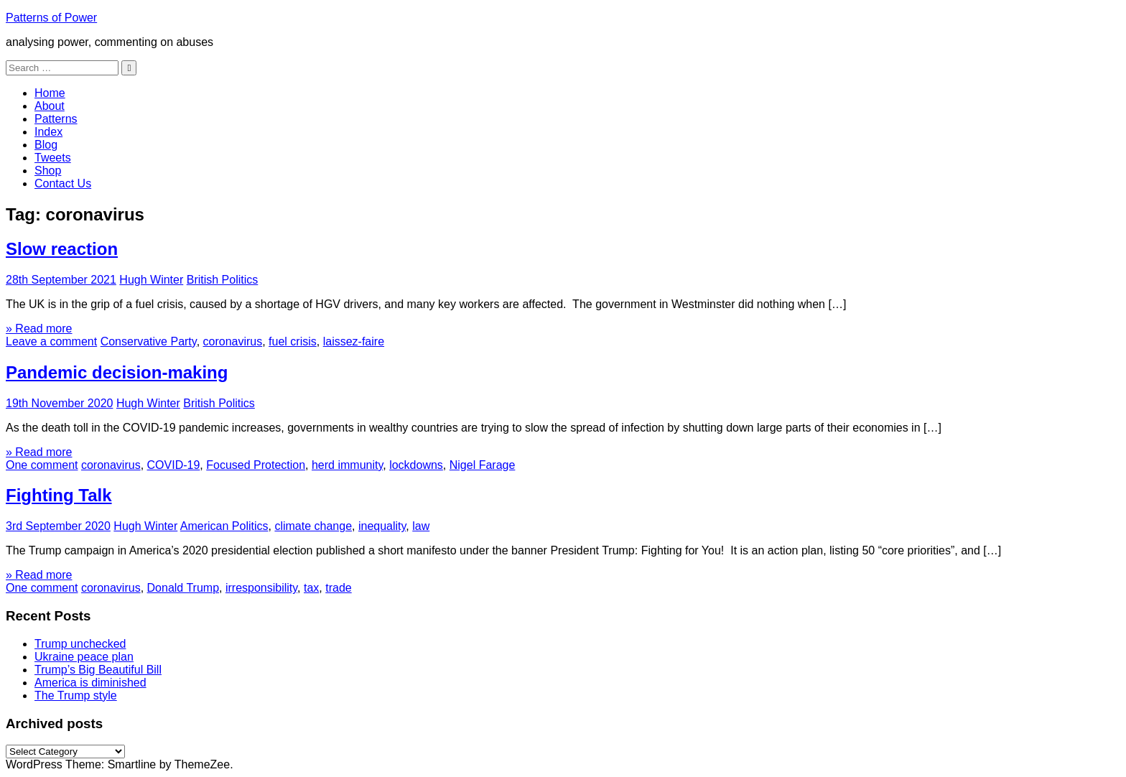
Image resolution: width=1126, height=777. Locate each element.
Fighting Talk (59, 495)
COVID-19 (173, 465)
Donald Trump (183, 588)
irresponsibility (261, 588)
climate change (313, 526)
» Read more (39, 328)
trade (338, 588)
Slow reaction (62, 249)
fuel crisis (293, 341)
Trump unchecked (80, 644)
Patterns (56, 119)
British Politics (223, 280)
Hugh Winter (151, 280)
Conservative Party (149, 341)
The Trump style (75, 695)
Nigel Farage (483, 465)
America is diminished (90, 682)
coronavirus (233, 341)
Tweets (52, 158)
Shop (47, 170)
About (49, 106)
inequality (382, 526)
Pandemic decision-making (117, 372)
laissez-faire (353, 341)
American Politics (224, 526)
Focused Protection (255, 465)
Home (49, 93)
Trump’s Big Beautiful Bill (98, 670)
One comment (42, 465)
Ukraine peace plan (84, 657)
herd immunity (347, 465)
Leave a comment (51, 341)
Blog (45, 145)
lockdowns (416, 465)
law (420, 526)
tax (311, 588)
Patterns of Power (51, 17)
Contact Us (62, 183)
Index (48, 132)
